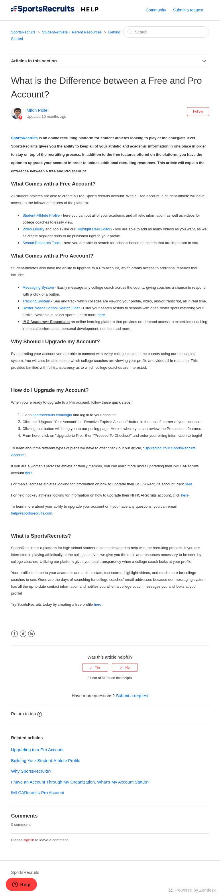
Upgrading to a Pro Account (37, 749)
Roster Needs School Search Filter (51, 308)
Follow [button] (198, 111)
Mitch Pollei (38, 110)
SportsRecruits (23, 32)
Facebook (14, 633)
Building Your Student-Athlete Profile (45, 760)
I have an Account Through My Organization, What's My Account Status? (80, 782)
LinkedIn (31, 633)
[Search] (166, 32)
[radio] (95, 667)
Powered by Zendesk (195, 890)
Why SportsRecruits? (31, 771)
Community (156, 10)
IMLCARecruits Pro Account (37, 792)
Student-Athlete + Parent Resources (71, 32)
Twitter (23, 633)
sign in (28, 840)
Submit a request (188, 10)
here (101, 315)
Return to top (26, 713)
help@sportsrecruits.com (31, 513)
